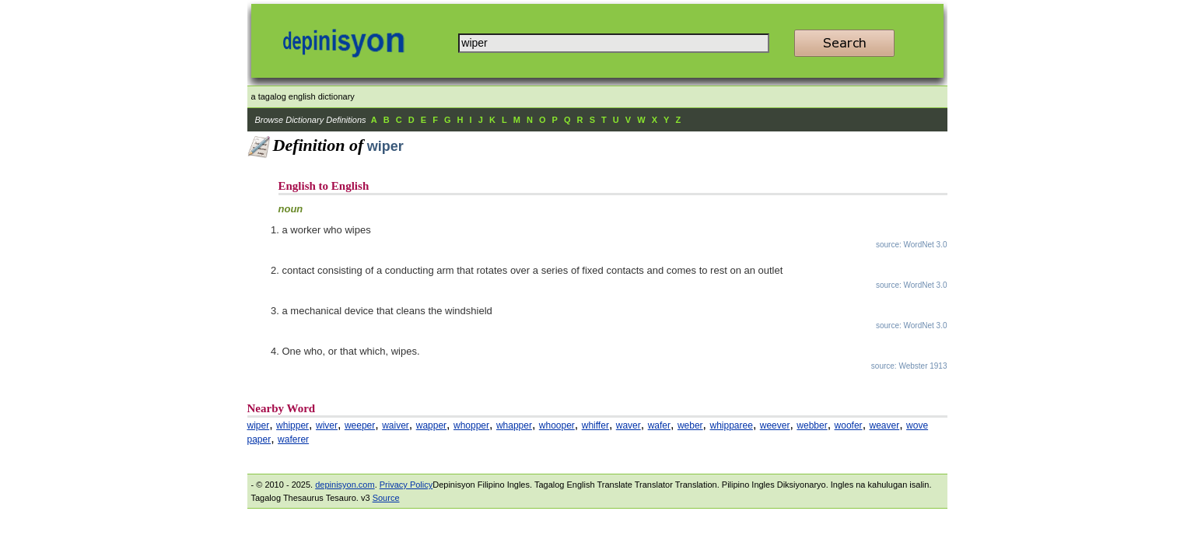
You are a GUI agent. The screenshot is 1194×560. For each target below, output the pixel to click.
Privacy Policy (406, 484)
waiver (395, 425)
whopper (471, 425)
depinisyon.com (344, 484)
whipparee (731, 425)
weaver (885, 425)
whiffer (595, 425)
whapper (514, 425)
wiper (258, 425)
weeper (360, 425)
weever (775, 425)
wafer (659, 425)
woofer (849, 425)
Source (386, 497)
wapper (431, 425)
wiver (327, 425)
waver (628, 425)
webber (812, 425)
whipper (292, 425)
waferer (293, 439)
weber (690, 425)
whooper (557, 425)
